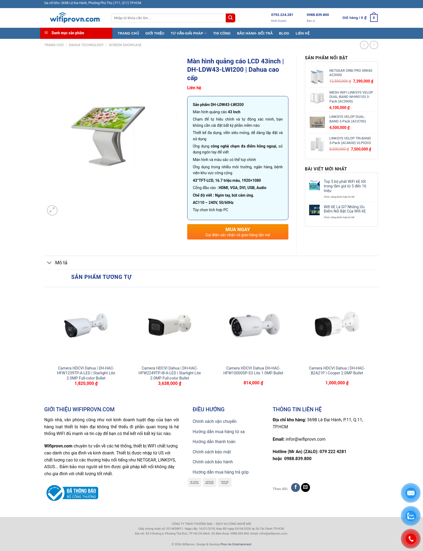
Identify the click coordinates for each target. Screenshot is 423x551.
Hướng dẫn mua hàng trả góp (221, 472)
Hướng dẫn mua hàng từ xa (219, 431)
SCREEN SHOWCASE (125, 45)
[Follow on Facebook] (295, 487)
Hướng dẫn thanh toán (214, 441)
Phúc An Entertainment (235, 544)
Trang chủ (54, 45)
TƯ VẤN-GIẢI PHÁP (189, 33)
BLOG (284, 33)
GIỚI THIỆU (154, 33)
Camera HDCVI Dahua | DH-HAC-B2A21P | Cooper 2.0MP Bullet (337, 371)
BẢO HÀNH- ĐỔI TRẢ (254, 33)
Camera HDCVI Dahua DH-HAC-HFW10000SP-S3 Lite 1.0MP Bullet (253, 371)
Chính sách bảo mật (212, 451)
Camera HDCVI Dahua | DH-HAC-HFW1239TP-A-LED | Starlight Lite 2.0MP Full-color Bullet (86, 373)
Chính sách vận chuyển (215, 421)
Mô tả (55, 263)
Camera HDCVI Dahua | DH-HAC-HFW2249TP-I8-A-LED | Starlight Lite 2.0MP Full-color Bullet (169, 373)
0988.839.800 (318, 15)
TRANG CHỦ (128, 33)
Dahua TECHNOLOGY (86, 45)
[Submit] (230, 18)
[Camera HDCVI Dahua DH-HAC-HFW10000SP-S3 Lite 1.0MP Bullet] (253, 326)
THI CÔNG (222, 33)
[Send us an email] (305, 487)
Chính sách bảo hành (213, 461)
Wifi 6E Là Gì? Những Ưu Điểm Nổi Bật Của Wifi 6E (345, 209)
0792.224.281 (282, 15)
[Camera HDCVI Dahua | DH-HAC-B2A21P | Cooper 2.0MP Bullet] (337, 326)
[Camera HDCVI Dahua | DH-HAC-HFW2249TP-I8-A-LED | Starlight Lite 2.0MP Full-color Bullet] (169, 326)
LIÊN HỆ (302, 33)
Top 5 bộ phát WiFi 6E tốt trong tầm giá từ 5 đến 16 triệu (345, 186)
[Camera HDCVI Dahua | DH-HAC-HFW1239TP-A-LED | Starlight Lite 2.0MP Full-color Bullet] (86, 326)
